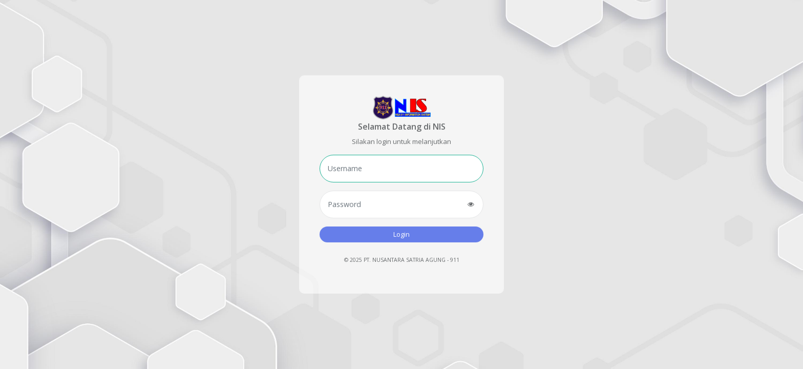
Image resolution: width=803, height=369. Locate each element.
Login (401, 233)
